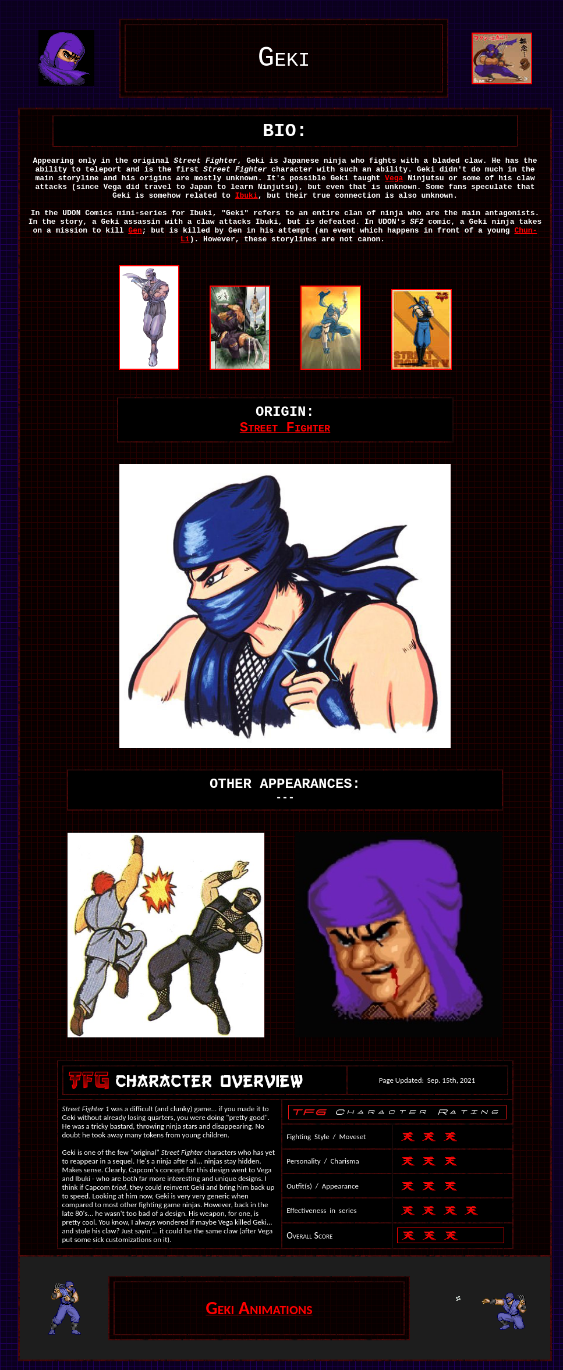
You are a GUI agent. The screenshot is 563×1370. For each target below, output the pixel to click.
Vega (394, 178)
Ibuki (246, 195)
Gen (134, 230)
